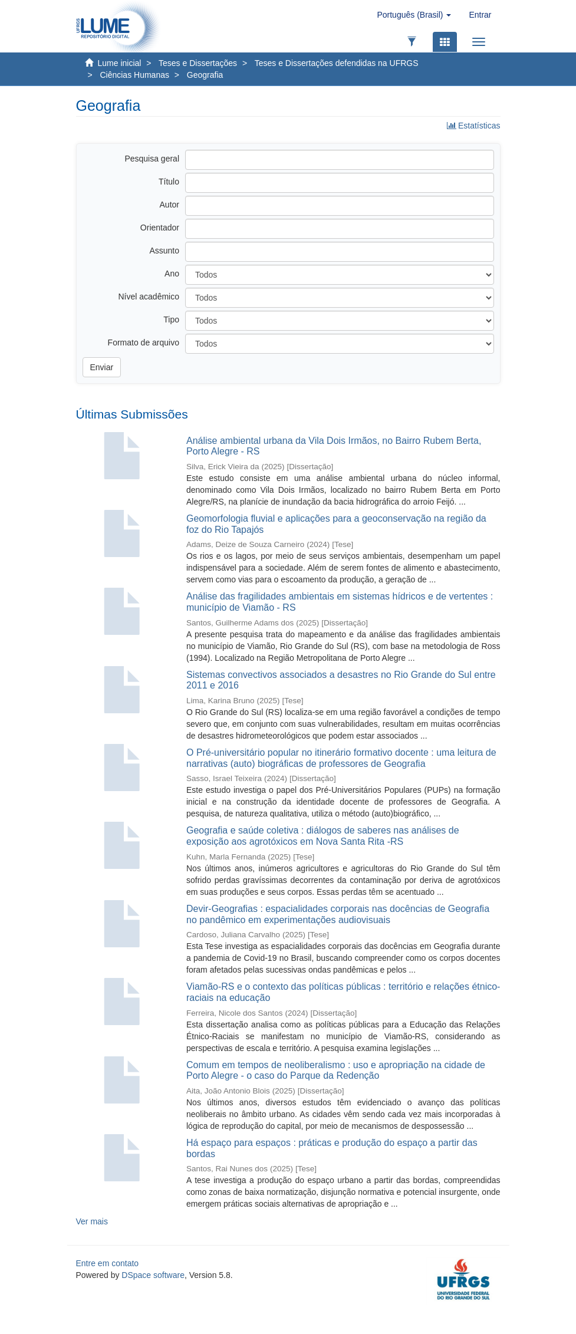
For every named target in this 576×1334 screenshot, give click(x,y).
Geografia (205, 75)
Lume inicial (119, 63)
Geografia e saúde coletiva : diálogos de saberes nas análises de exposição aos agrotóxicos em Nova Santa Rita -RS (322, 835)
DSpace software (153, 1275)
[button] (414, 15)
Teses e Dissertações (198, 63)
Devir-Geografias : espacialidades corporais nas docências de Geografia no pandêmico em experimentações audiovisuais (337, 914)
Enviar (102, 367)
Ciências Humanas (134, 75)
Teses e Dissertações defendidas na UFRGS (337, 63)
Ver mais (92, 1221)
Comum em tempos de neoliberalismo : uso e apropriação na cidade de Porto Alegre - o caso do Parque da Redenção (335, 1070)
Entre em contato (107, 1263)
